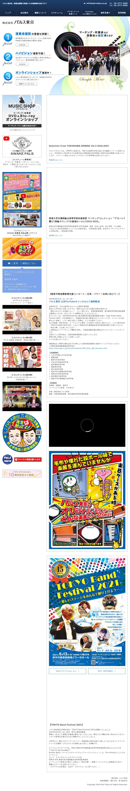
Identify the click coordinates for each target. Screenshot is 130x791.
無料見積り (106, 13)
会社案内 (24, 13)
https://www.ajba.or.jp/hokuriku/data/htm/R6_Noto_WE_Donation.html (78, 348)
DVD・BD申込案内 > (107, 671)
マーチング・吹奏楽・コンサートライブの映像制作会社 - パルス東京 (18, 22)
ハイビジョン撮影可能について (22, 64)
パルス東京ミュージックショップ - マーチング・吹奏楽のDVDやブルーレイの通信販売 (27, 84)
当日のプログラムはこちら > (67, 671)
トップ (8, 13)
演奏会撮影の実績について (22, 45)
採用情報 (122, 13)
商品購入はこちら (56, 160)
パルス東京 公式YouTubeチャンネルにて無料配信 (74, 301)
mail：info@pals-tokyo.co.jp (95, 3)
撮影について (41, 13)
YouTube (89, 13)
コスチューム (57, 13)
